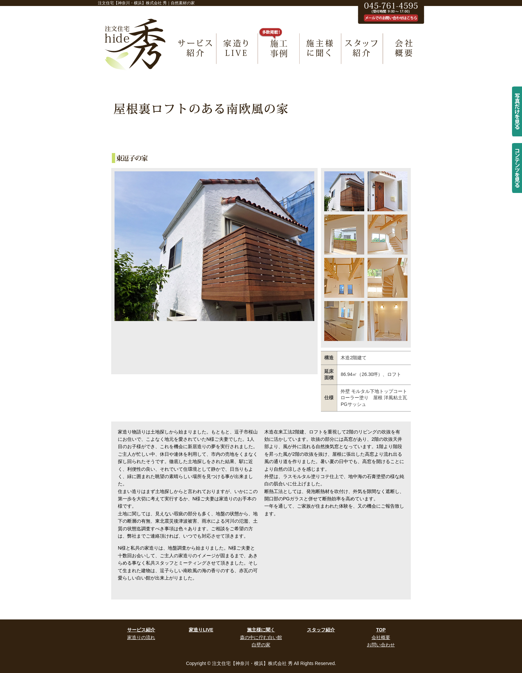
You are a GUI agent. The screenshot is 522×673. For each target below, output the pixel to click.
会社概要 (381, 637)
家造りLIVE (201, 629)
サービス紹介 (141, 629)
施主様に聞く (261, 629)
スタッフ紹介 (321, 629)
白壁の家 (261, 644)
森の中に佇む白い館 (261, 637)
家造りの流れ (141, 637)
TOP (381, 629)
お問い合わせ (381, 644)
